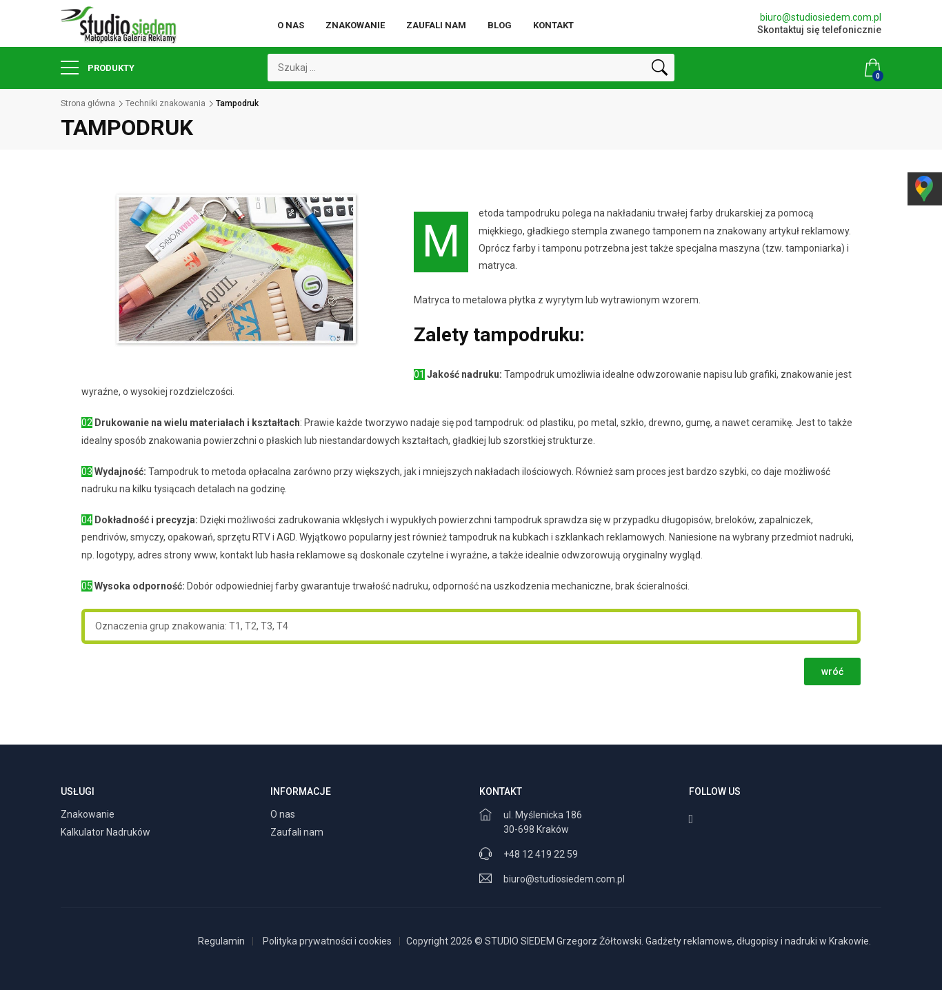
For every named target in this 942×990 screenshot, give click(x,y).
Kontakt (553, 25)
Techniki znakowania (166, 103)
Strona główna (88, 103)
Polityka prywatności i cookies (327, 941)
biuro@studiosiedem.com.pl (820, 17)
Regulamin (221, 941)
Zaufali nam (436, 25)
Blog (500, 25)
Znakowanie (355, 25)
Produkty (97, 67)
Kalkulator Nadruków (106, 832)
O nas (290, 25)
